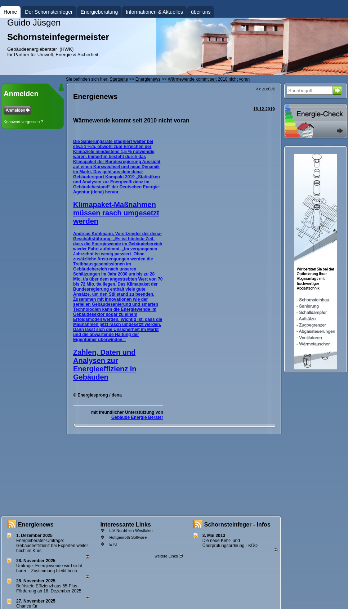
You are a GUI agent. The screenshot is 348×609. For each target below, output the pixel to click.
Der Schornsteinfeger (48, 12)
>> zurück (265, 88)
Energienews (36, 524)
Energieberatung (99, 12)
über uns (200, 12)
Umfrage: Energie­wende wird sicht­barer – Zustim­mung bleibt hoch (50, 568)
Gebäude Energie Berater (137, 417)
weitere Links (168, 556)
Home (10, 12)
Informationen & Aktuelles (154, 12)
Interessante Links (125, 524)
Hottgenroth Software (128, 537)
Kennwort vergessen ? (23, 122)
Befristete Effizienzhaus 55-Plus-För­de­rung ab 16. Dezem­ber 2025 (48, 588)
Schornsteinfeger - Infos (237, 524)
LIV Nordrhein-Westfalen (130, 530)
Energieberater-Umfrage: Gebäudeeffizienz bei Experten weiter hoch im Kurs (52, 545)
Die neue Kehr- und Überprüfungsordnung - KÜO (230, 543)
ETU (113, 544)
